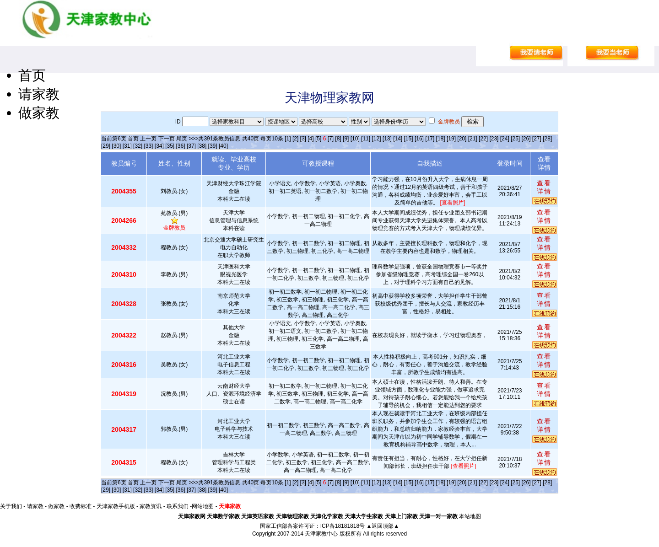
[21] (472, 138)
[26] (525, 138)
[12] (376, 138)
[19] (451, 138)
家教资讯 (151, 506)
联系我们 (178, 506)
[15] (408, 138)
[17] (429, 138)
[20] (461, 138)
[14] (397, 138)
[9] (346, 138)
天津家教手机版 (116, 506)
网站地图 (203, 506)
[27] (536, 138)
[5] (318, 138)
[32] (137, 146)
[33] (148, 146)
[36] (180, 146)
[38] (201, 146)
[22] (483, 138)
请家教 (38, 94)
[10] (355, 138)
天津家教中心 (321, 534)
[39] (212, 146)
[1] (288, 138)
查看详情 (544, 187)
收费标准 (81, 506)
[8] (338, 138)
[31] (127, 146)
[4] (310, 138)
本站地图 (470, 516)
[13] (387, 138)
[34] (159, 146)
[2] (295, 138)
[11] (365, 138)
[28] (547, 138)
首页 (32, 75)
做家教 (38, 112)
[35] (169, 146)
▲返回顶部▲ (382, 526)
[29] (105, 146)
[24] (504, 138)
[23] (493, 138)
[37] (191, 146)
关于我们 (11, 506)
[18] (440, 138)
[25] (515, 138)
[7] (331, 138)
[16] (419, 138)
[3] (303, 138)
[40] (223, 146)
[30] (116, 146)
